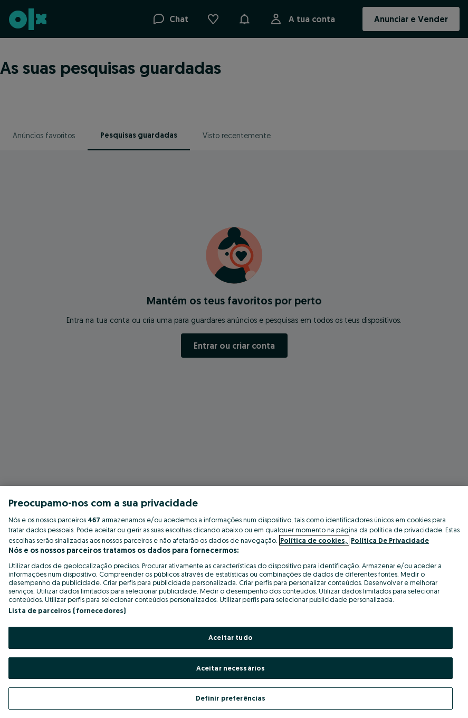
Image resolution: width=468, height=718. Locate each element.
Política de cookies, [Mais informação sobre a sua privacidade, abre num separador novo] (314, 540)
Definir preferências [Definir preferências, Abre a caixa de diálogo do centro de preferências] (231, 698)
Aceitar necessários (230, 668)
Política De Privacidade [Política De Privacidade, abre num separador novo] (390, 540)
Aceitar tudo (230, 637)
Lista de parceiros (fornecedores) (67, 610)
